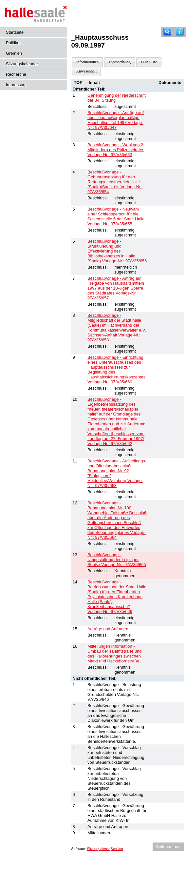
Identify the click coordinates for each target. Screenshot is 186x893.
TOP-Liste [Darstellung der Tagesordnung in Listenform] (148, 62)
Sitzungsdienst (98, 849)
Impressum (16, 84)
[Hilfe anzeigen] (180, 32)
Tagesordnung (119, 62)
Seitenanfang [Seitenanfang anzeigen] (168, 846)
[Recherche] (167, 32)
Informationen (87, 62)
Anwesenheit (86, 71)
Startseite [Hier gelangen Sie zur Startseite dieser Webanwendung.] (15, 32)
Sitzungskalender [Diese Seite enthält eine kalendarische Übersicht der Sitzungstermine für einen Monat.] (22, 63)
